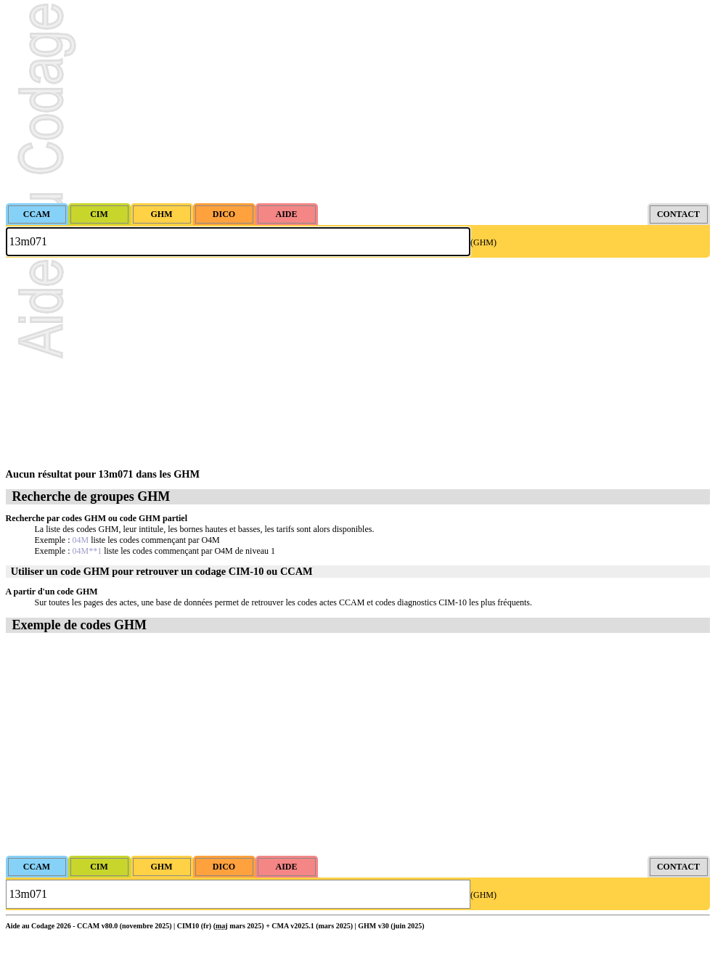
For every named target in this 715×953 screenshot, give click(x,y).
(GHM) (483, 242)
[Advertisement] (358, 101)
